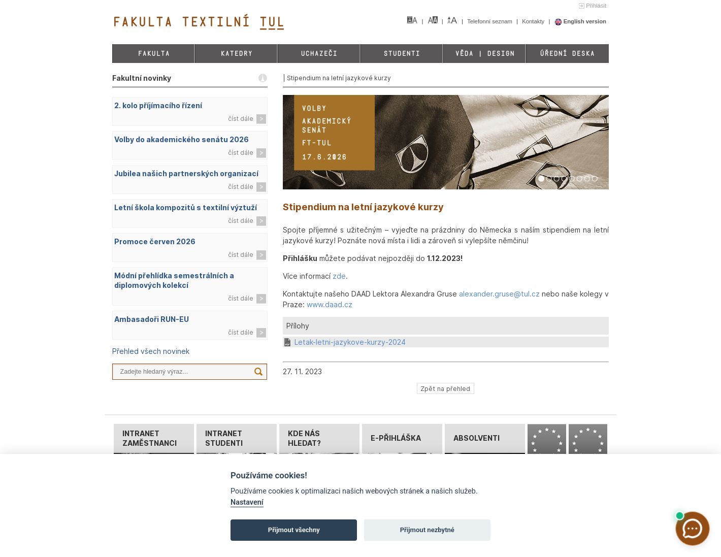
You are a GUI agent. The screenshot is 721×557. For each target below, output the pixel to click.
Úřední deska (567, 53)
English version (580, 21)
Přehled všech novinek (150, 351)
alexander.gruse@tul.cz (499, 293)
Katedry (236, 53)
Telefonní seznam (490, 21)
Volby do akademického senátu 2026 (181, 139)
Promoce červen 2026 (154, 241)
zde (339, 276)
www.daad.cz (329, 304)
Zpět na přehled (445, 388)
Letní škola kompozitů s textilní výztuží (185, 207)
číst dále (240, 118)
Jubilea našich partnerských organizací (186, 173)
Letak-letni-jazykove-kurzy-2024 (350, 342)
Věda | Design (484, 53)
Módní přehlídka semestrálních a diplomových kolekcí (174, 280)
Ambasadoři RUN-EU (151, 319)
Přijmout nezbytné (427, 530)
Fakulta (154, 53)
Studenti (401, 53)
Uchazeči (319, 53)
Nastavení (247, 502)
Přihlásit (596, 6)
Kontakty (534, 21)
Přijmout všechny (294, 530)
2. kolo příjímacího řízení (158, 105)
